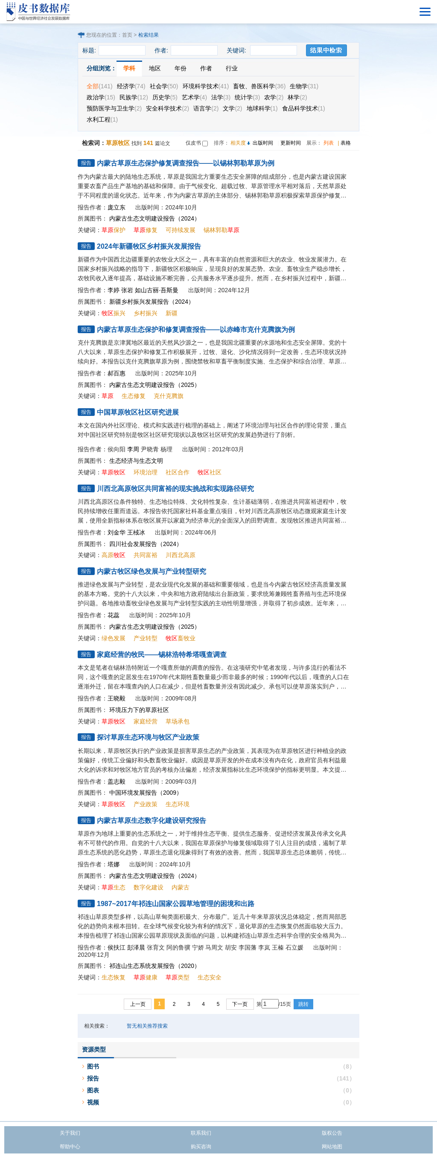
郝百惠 (116, 373)
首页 (127, 35)
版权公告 (332, 1133)
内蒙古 (180, 887)
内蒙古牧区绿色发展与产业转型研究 (151, 571)
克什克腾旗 (169, 395)
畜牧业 (180, 638)
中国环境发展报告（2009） (145, 792)
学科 (129, 68)
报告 (93, 1078)
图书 (93, 1066)
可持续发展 (180, 230)
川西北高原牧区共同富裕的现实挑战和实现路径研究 (175, 488)
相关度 (238, 143)
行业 (232, 68)
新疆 (172, 313)
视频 (93, 1102)
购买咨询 (201, 1147)
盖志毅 (116, 781)
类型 (177, 977)
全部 (100, 86)
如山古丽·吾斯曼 (156, 290)
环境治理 (145, 472)
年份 (180, 68)
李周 (133, 449)
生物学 (304, 86)
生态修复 (134, 395)
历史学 (165, 97)
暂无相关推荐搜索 (147, 1026)
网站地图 (332, 1147)
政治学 (101, 97)
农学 (273, 97)
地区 (155, 68)
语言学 (205, 108)
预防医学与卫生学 (114, 108)
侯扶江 (116, 947)
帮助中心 (70, 1147)
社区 (209, 472)
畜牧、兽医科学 (259, 86)
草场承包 (177, 721)
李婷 (113, 290)
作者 (206, 68)
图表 (93, 1090)
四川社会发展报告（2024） (145, 543)
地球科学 (262, 108)
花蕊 (113, 615)
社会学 (164, 86)
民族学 (133, 97)
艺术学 (194, 97)
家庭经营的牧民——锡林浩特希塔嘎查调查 (162, 654)
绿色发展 (113, 638)
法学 (220, 97)
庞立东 (116, 207)
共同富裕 (145, 555)
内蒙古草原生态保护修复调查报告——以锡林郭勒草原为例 (185, 163)
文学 (232, 108)
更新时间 (290, 143)
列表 (328, 143)
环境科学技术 (206, 86)
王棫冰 (136, 532)
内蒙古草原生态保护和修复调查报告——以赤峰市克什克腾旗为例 (196, 329)
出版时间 (263, 143)
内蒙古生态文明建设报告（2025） (154, 384)
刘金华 (116, 532)
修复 (145, 230)
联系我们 (201, 1133)
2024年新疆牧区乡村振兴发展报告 (149, 246)
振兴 (113, 313)
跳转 (303, 1004)
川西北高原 (180, 555)
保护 (113, 230)
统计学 (247, 97)
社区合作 (177, 472)
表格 (346, 143)
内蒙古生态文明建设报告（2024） (154, 218)
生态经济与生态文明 (136, 460)
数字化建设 (148, 887)
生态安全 (209, 977)
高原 (113, 555)
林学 (297, 97)
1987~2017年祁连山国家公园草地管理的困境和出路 (175, 903)
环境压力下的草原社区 (139, 709)
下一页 (240, 1004)
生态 (113, 887)
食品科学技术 (303, 108)
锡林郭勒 (221, 230)
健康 (145, 977)
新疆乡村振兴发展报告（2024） (151, 301)
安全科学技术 (167, 108)
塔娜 (113, 864)
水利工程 (102, 119)
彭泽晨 (136, 947)
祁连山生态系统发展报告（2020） (154, 965)
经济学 (131, 86)
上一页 (138, 1004)
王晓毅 (116, 698)
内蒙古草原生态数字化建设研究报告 (151, 820)
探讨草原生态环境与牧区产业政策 (148, 737)
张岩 (127, 290)
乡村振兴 (145, 313)
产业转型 (145, 638)
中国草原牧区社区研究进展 (138, 412)
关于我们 (70, 1133)
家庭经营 (145, 721)
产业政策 (145, 804)
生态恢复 (113, 977)
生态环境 (177, 804)
